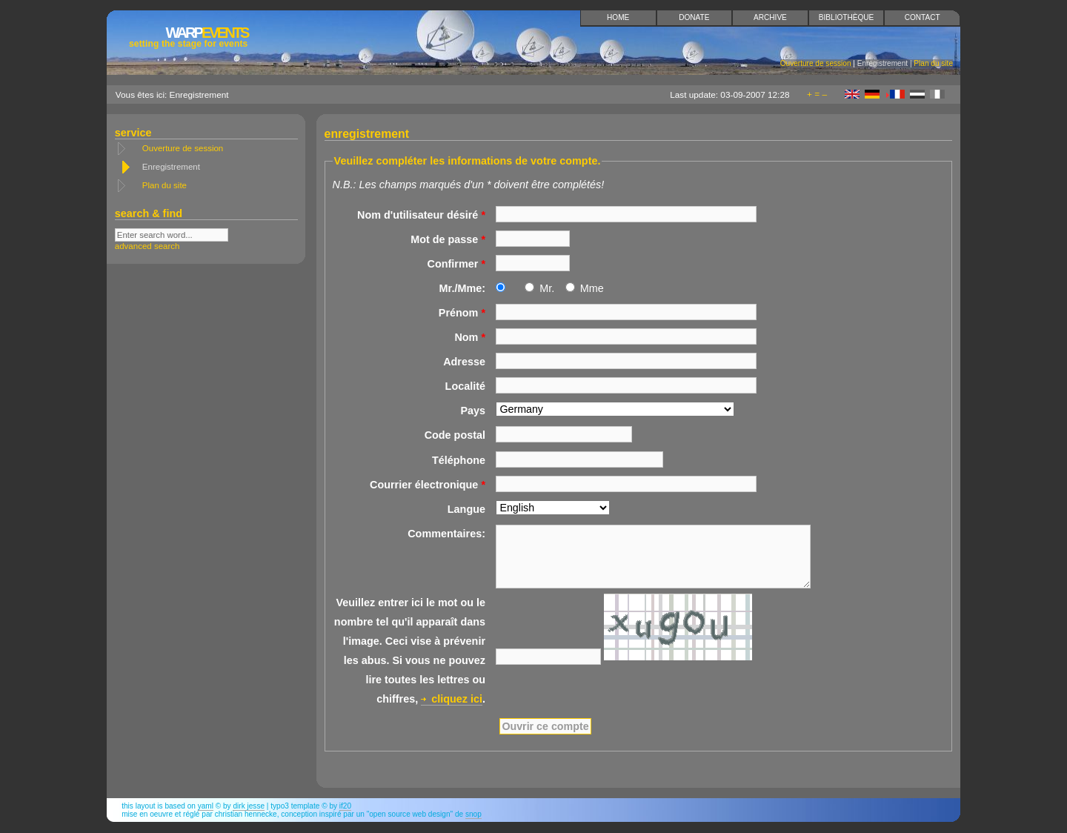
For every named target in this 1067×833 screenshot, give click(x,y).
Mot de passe (447, 239)
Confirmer (456, 264)
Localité (465, 386)
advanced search (147, 246)
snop (473, 814)
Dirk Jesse (249, 806)
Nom (469, 337)
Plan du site (933, 63)
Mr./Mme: (462, 288)
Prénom (462, 313)
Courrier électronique (427, 485)
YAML (205, 806)
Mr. (546, 288)
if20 (345, 806)
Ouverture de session (815, 63)
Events (188, 36)
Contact (922, 17)
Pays (472, 410)
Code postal (455, 435)
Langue (466, 509)
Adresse (464, 362)
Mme (592, 288)
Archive (770, 17)
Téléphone (458, 460)
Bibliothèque (846, 17)
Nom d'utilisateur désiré (421, 215)
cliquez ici (456, 699)
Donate (694, 17)
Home (618, 17)
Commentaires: (446, 534)
